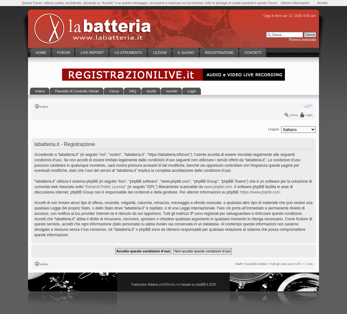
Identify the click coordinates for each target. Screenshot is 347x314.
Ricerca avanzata (302, 39)
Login (309, 115)
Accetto (322, 3)
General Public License (105, 187)
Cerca (293, 115)
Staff (239, 264)
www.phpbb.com (218, 187)
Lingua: (274, 129)
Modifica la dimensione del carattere (308, 106)
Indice (44, 106)
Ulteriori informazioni (294, 3)
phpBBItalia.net (170, 284)
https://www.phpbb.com (260, 192)
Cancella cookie (256, 264)
